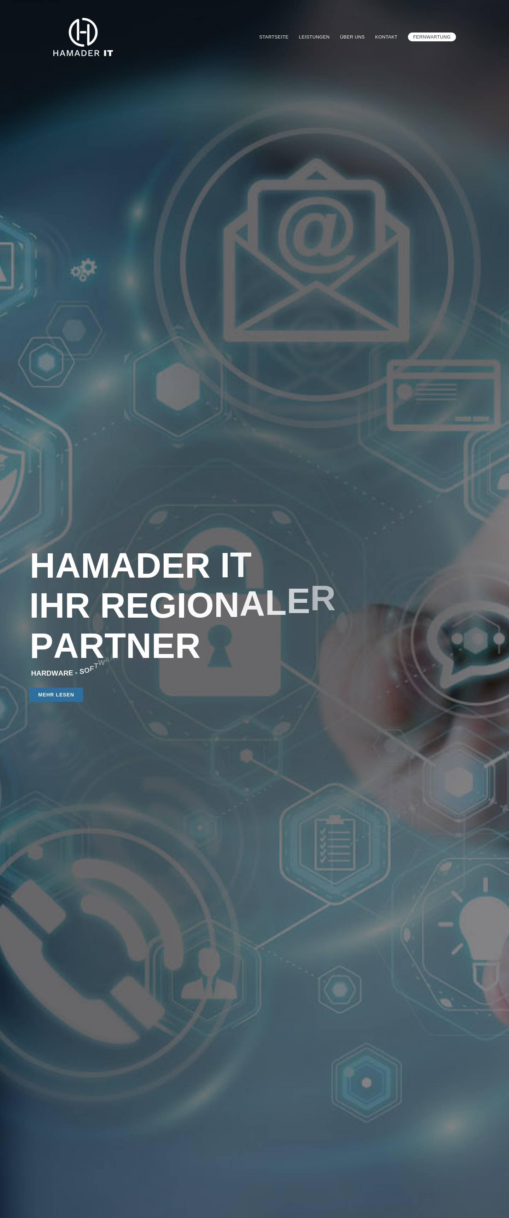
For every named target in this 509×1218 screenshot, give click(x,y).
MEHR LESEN (56, 695)
